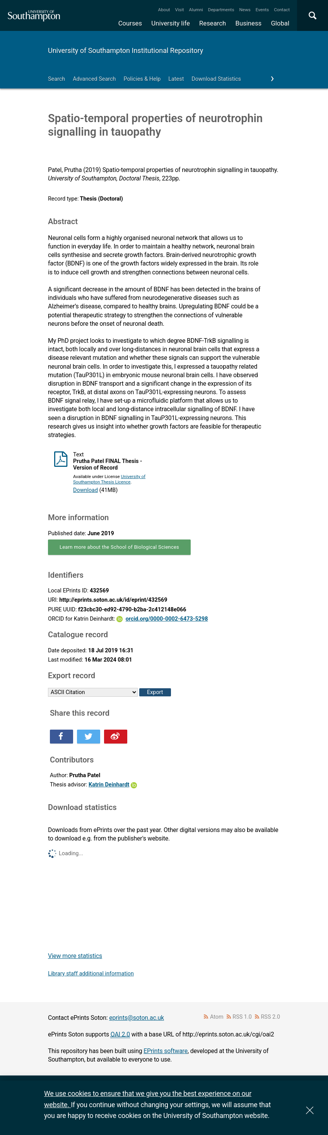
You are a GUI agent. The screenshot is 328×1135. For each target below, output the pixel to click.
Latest (176, 79)
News (244, 9)
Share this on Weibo (115, 737)
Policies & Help (142, 79)
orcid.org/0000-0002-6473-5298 (167, 619)
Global (280, 23)
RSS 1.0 (242, 1017)
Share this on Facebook (61, 737)
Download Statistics (216, 79)
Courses (130, 23)
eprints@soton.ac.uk (136, 1017)
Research (212, 23)
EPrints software (166, 1051)
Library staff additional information (91, 973)
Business (249, 23)
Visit (179, 9)
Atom (217, 1017)
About (164, 9)
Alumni (196, 9)
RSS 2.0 (270, 1017)
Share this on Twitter (88, 737)
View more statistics (75, 956)
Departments (221, 9)
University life (170, 23)
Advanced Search (94, 79)
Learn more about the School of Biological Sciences (119, 547)
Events (262, 9)
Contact (282, 9)
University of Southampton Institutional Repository (125, 50)
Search (56, 79)
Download (85, 490)
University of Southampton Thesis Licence (109, 479)
